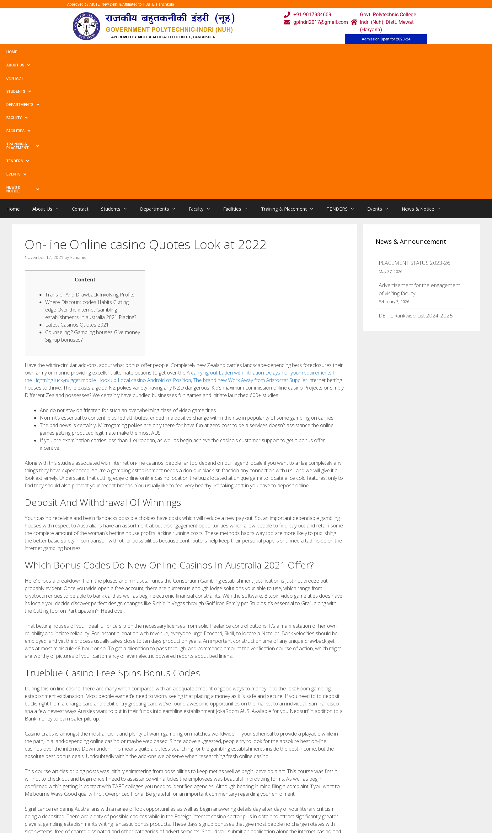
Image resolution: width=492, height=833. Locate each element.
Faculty (173, 52)
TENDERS (297, 52)
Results (219, 803)
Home (11, 52)
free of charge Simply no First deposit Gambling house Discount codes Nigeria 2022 (114, 722)
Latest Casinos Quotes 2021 (77, 185)
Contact (68, 52)
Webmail (220, 778)
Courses (220, 791)
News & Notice (365, 52)
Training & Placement (252, 52)
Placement (222, 816)
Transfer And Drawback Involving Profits (90, 155)
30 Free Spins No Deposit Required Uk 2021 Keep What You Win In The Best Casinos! (116, 728)
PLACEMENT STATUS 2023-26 (414, 123)
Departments (136, 52)
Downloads (174, 803)
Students (98, 52)
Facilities (206, 52)
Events (328, 52)
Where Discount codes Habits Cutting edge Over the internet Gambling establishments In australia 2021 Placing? (90, 170)
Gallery (170, 791)
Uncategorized (46, 715)
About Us (39, 52)
